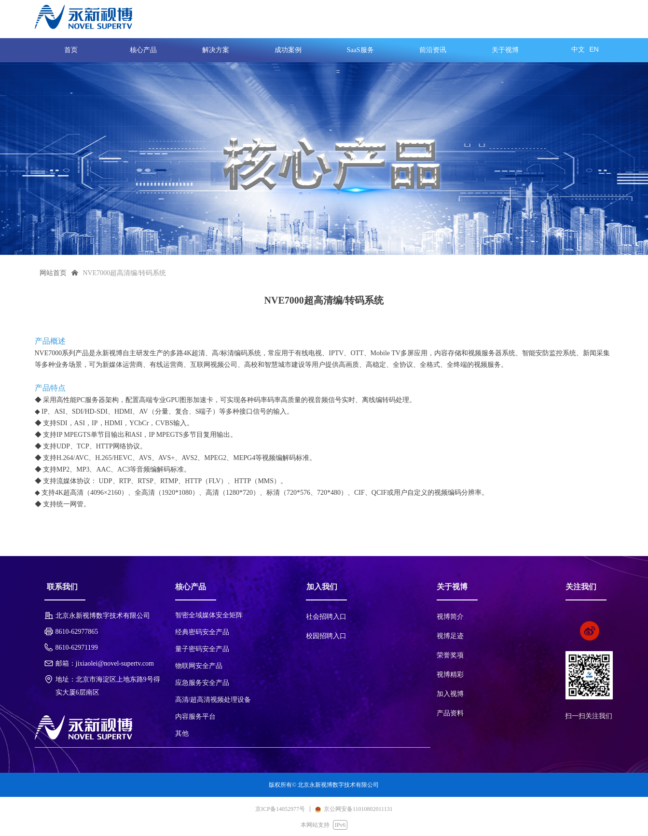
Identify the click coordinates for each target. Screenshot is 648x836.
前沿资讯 (432, 50)
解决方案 (215, 50)
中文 (578, 49)
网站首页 (53, 273)
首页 (71, 50)
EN (594, 49)
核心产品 (143, 50)
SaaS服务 (360, 50)
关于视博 (505, 50)
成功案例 (288, 50)
